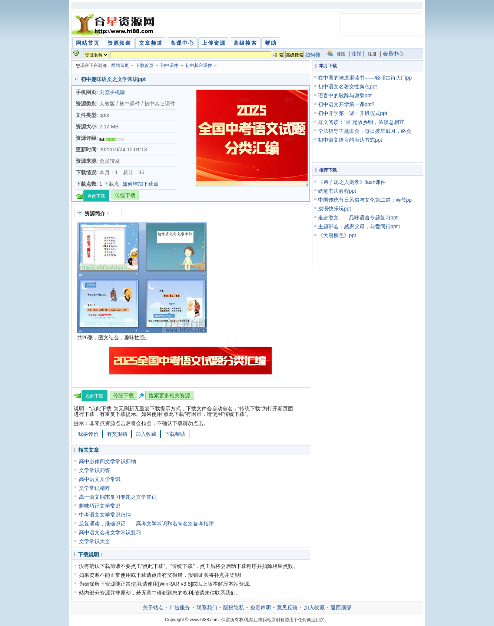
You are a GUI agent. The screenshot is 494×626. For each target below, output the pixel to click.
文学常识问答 (94, 470)
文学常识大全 (94, 541)
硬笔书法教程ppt (337, 191)
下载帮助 (175, 434)
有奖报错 (117, 434)
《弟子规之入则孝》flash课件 (352, 182)
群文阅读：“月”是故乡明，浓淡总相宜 (361, 122)
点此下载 (96, 196)
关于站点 (153, 607)
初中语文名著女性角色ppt (347, 87)
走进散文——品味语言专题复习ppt (358, 218)
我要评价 (88, 434)
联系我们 (206, 607)
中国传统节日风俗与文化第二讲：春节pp (365, 200)
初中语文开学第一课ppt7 (346, 104)
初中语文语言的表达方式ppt (350, 140)
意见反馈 (287, 607)
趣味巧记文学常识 (99, 506)
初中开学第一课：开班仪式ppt (352, 113)
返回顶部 (341, 607)
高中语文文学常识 (99, 479)
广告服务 (179, 607)
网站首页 (120, 65)
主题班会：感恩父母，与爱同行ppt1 (359, 226)
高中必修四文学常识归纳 (107, 461)
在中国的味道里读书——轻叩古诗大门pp (365, 78)
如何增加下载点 (140, 184)
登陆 (340, 54)
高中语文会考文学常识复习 (110, 532)
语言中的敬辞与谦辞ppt (345, 95)
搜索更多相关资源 (169, 395)
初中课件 (169, 65)
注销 (356, 54)
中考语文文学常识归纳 (105, 515)
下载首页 (144, 65)
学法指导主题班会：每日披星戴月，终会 (364, 131)
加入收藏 (146, 434)
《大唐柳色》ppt (337, 235)
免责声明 (260, 607)
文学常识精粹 (94, 488)
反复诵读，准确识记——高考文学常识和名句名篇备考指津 (146, 523)
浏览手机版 (112, 92)
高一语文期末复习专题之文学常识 (118, 497)
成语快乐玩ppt (334, 209)
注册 (372, 54)
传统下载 (125, 195)
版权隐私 (233, 607)
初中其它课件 (198, 65)
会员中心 (393, 54)
